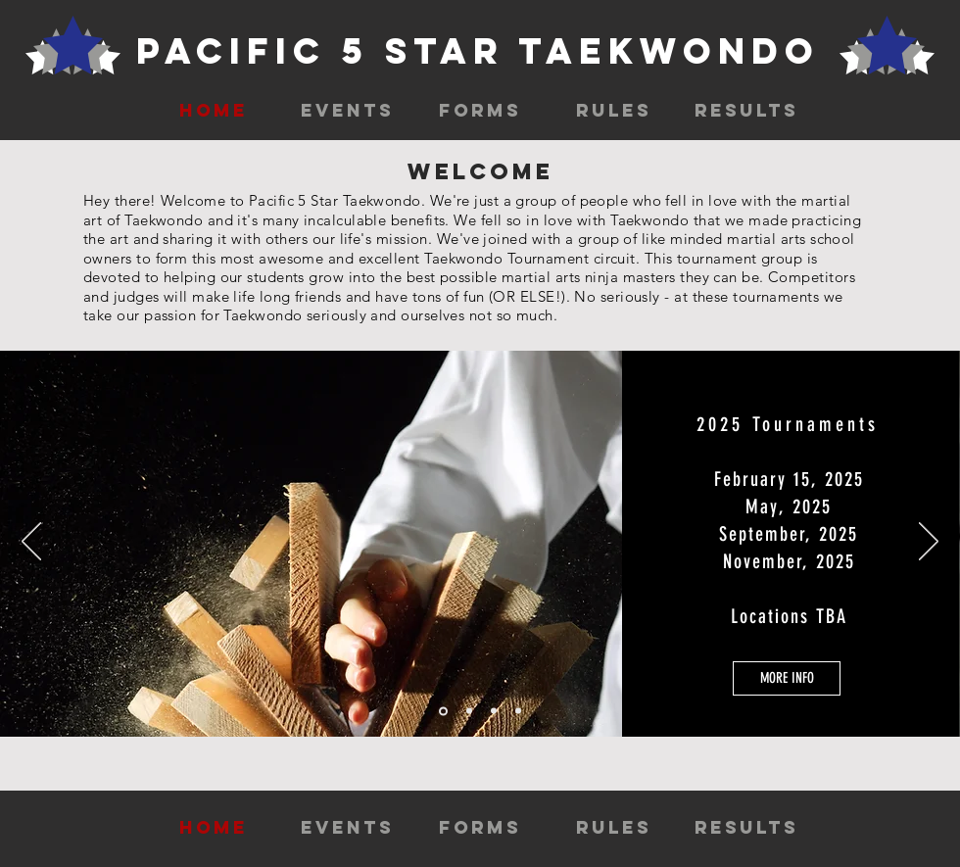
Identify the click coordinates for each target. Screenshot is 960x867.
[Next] (928, 542)
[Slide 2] (469, 711)
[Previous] (31, 542)
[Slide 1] (443, 710)
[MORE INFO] (786, 678)
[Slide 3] (494, 711)
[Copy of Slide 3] (518, 711)
